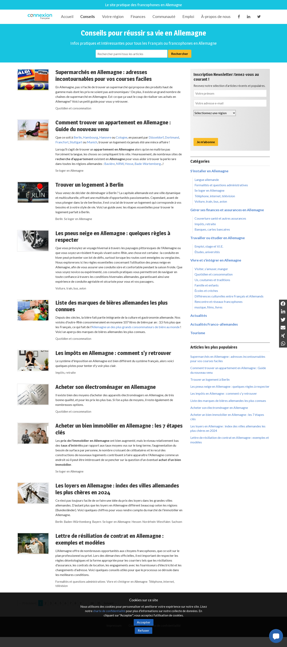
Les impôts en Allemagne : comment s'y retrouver (113, 353)
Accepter (143, 622)
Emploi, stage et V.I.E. (209, 246)
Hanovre (105, 137)
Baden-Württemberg (77, 521)
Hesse (129, 163)
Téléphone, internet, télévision (215, 196)
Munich (92, 142)
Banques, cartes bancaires (212, 229)
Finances (138, 16)
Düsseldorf (156, 137)
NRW (120, 163)
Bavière (109, 163)
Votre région (113, 16)
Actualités (198, 315)
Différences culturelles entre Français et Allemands (229, 296)
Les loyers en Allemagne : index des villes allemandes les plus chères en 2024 (117, 489)
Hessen (136, 521)
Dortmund (172, 137)
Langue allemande (207, 179)
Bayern (96, 521)
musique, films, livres (208, 307)
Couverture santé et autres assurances (220, 218)
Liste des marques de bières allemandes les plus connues (111, 306)
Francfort (62, 142)
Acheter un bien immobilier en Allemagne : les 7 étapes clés (119, 429)
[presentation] (224, 127)
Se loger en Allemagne (69, 170)
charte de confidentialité (109, 611)
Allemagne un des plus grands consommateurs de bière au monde (136, 327)
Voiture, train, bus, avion (70, 288)
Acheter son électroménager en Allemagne (105, 386)
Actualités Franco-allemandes (214, 324)
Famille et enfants (207, 285)
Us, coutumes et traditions (212, 280)
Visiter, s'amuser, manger (211, 269)
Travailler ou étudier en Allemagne (217, 238)
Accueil (67, 16)
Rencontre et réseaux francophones (219, 301)
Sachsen (177, 521)
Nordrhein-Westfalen (156, 521)
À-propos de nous (216, 16)
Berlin (78, 137)
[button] (276, 636)
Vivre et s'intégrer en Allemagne (127, 581)
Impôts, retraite (65, 372)
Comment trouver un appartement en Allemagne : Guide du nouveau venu (113, 126)
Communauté (163, 16)
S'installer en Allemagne (209, 171)
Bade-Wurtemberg (148, 163)
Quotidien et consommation (73, 108)
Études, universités (207, 252)
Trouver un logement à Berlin (89, 184)
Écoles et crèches (206, 290)
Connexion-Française (40, 17)
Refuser (143, 630)
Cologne (121, 137)
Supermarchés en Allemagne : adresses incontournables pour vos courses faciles (103, 75)
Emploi (188, 16)
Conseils (87, 16)
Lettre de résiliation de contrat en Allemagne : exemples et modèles (109, 539)
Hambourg (90, 137)
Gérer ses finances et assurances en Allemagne (227, 210)
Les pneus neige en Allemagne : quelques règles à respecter (112, 236)
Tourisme (197, 333)
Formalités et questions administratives (80, 581)
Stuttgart (75, 142)
